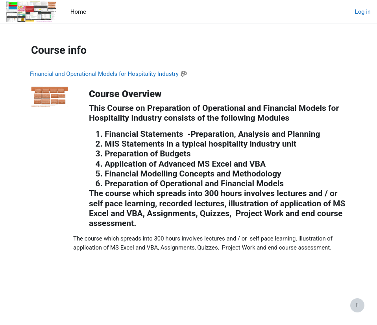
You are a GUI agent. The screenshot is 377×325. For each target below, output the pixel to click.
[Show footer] (357, 305)
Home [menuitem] (78, 11)
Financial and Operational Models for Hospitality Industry (104, 73)
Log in (363, 11)
